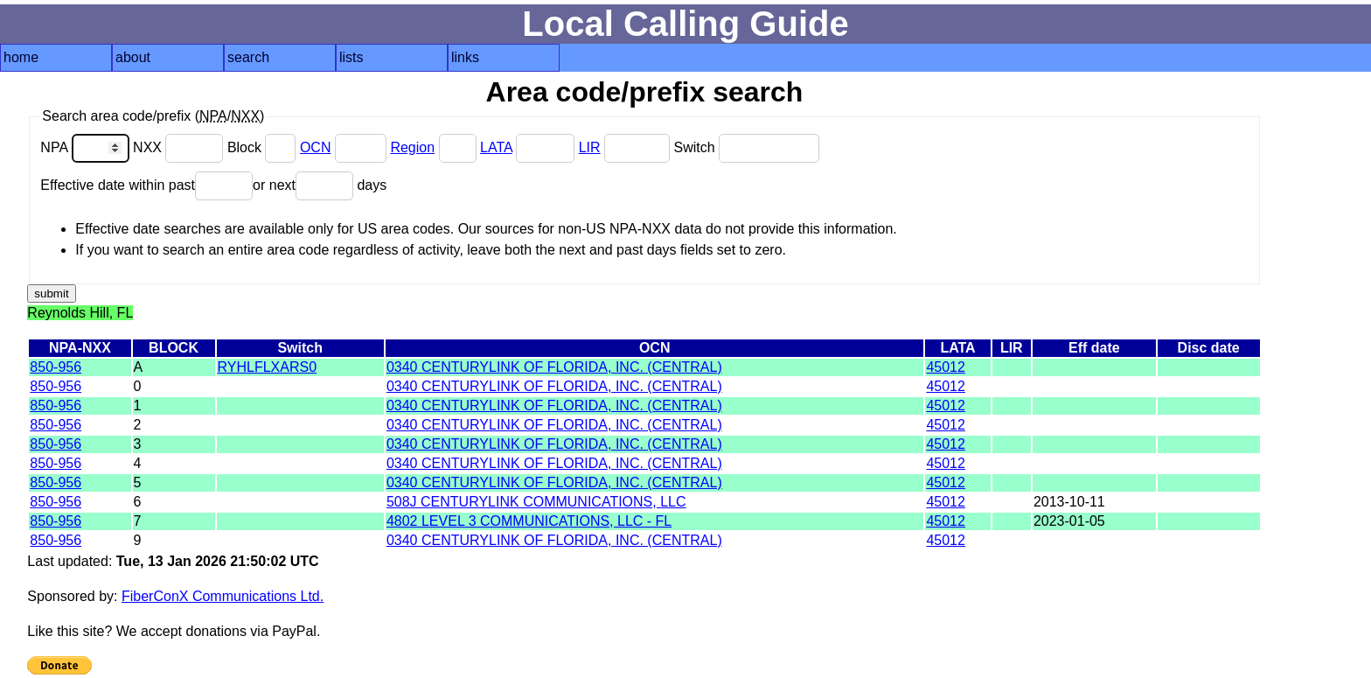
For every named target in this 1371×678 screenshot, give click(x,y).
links (465, 57)
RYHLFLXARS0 (267, 367)
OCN (315, 147)
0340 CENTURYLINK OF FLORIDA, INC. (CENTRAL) (554, 367)
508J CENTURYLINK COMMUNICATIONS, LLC (536, 501)
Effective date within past (146, 185)
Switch (746, 147)
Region (412, 147)
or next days (319, 185)
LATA (496, 147)
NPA (86, 147)
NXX (180, 147)
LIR (590, 147)
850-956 (55, 367)
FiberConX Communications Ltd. (223, 596)
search (248, 57)
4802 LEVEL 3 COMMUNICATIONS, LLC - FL (529, 521)
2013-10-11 (1069, 501)
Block (263, 147)
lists (351, 57)
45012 (945, 367)
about (132, 57)
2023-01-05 (1069, 521)
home (20, 57)
